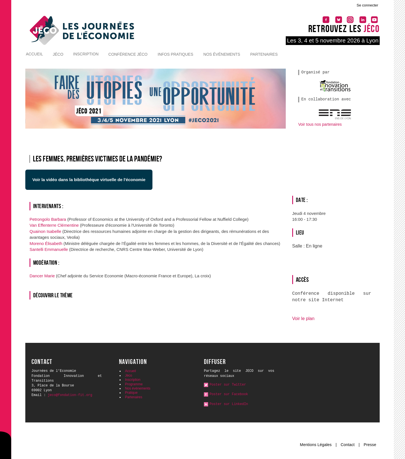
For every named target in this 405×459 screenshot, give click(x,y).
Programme (134, 384)
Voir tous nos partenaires (320, 124)
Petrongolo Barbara (48, 219)
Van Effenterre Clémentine (55, 225)
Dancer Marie (43, 275)
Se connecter (367, 5)
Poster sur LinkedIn (229, 404)
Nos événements (221, 54)
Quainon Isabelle (46, 231)
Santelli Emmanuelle (49, 249)
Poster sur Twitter (228, 385)
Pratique (131, 393)
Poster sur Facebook (229, 394)
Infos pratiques (176, 54)
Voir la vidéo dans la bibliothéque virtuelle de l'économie (88, 179)
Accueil (34, 54)
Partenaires (264, 54)
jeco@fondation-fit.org (70, 395)
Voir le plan (303, 318)
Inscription (85, 54)
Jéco (58, 54)
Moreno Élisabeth (47, 243)
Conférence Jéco (127, 54)
